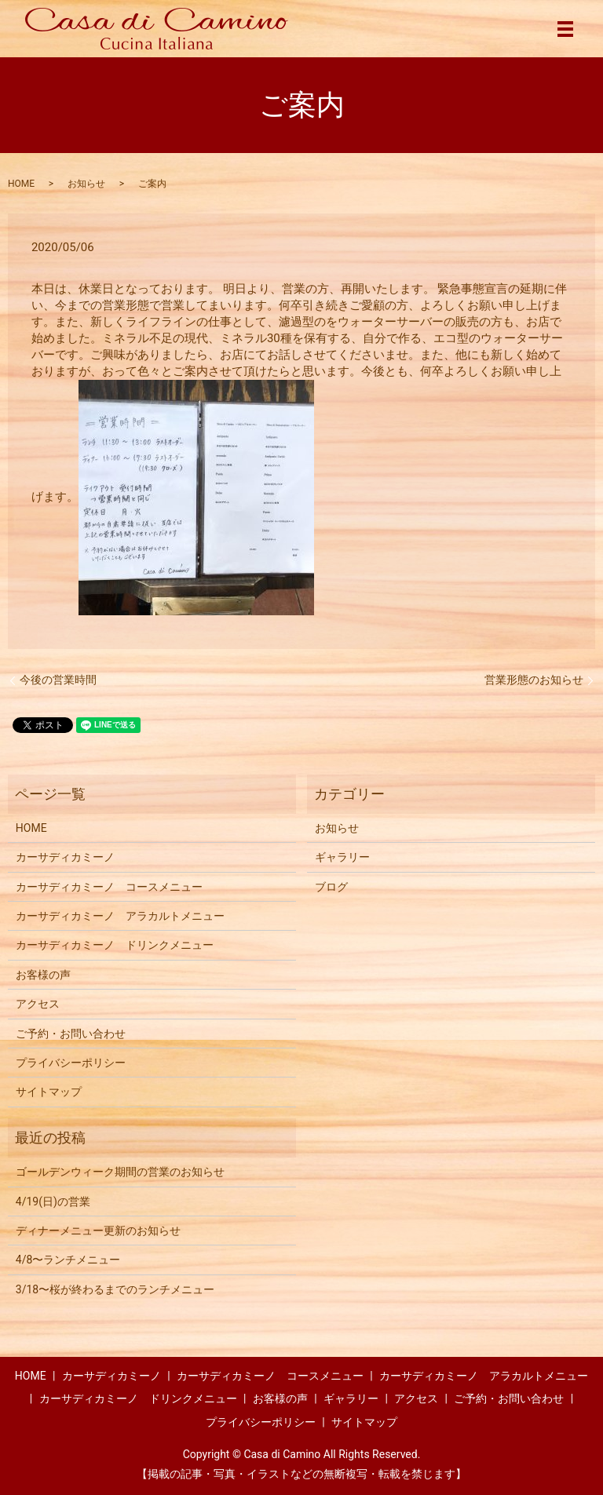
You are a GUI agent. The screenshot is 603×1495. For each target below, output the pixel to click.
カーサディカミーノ (65, 857)
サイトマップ (49, 1091)
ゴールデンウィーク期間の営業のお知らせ (120, 1171)
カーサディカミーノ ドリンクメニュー (115, 945)
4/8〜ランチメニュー (68, 1259)
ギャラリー (342, 857)
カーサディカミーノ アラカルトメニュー (120, 916)
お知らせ (86, 183)
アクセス (38, 1003)
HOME (21, 183)
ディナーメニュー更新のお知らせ (98, 1230)
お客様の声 (43, 974)
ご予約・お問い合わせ (71, 1033)
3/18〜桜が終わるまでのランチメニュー (115, 1289)
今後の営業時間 (58, 679)
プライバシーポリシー (71, 1062)
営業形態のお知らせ (533, 679)
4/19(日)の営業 (53, 1201)
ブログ (331, 887)
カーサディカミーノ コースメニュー (109, 887)
